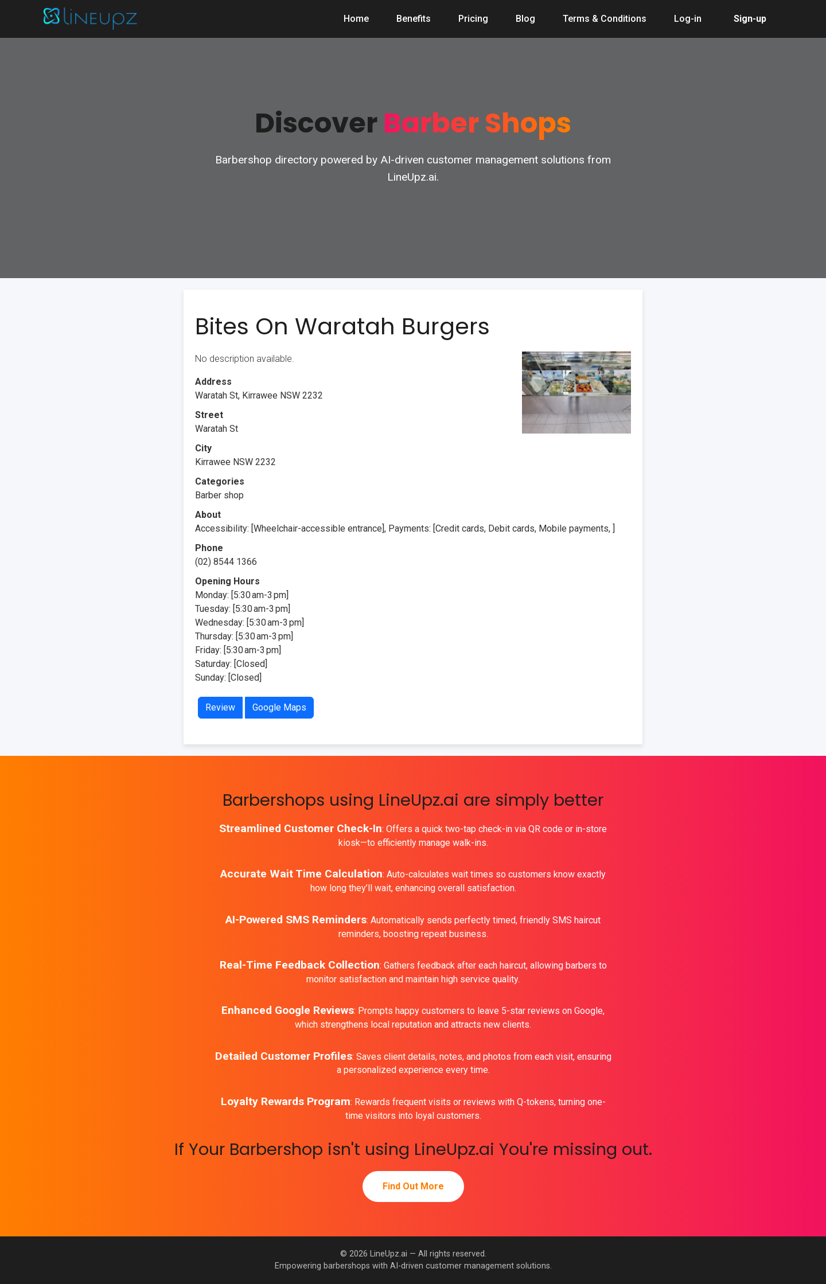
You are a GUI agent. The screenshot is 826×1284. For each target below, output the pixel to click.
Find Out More (413, 1186)
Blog (525, 18)
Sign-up (750, 18)
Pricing (473, 18)
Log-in (688, 18)
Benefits (413, 18)
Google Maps (279, 707)
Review (220, 707)
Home (356, 18)
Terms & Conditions (604, 18)
